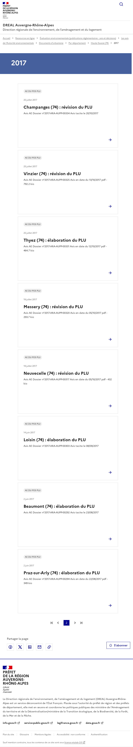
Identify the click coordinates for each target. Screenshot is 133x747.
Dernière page (81, 623)
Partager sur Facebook (10, 647)
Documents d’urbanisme (51, 43)
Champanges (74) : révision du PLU (58, 107)
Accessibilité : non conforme (71, 734)
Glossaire (24, 734)
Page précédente (58, 623)
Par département (77, 43)
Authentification (99, 734)
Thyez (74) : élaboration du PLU (55, 240)
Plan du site (8, 734)
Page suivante (75, 623)
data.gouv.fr (93, 723)
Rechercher (121, 4)
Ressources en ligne (25, 38)
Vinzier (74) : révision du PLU (52, 174)
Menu (128, 4)
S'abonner (118, 645)
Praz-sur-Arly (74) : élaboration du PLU (62, 573)
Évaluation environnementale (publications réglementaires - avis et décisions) (78, 38)
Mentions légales (43, 734)
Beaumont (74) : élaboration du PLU (59, 506)
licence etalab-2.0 (73, 742)
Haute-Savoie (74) (100, 43)
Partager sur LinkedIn (29, 647)
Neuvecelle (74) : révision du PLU (56, 373)
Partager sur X (20, 647)
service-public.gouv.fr (37, 723)
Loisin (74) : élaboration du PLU (55, 440)
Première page (52, 623)
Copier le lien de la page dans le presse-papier (49, 647)
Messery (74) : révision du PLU (53, 307)
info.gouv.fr (10, 723)
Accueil (6, 38)
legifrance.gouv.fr (67, 723)
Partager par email (39, 647)
